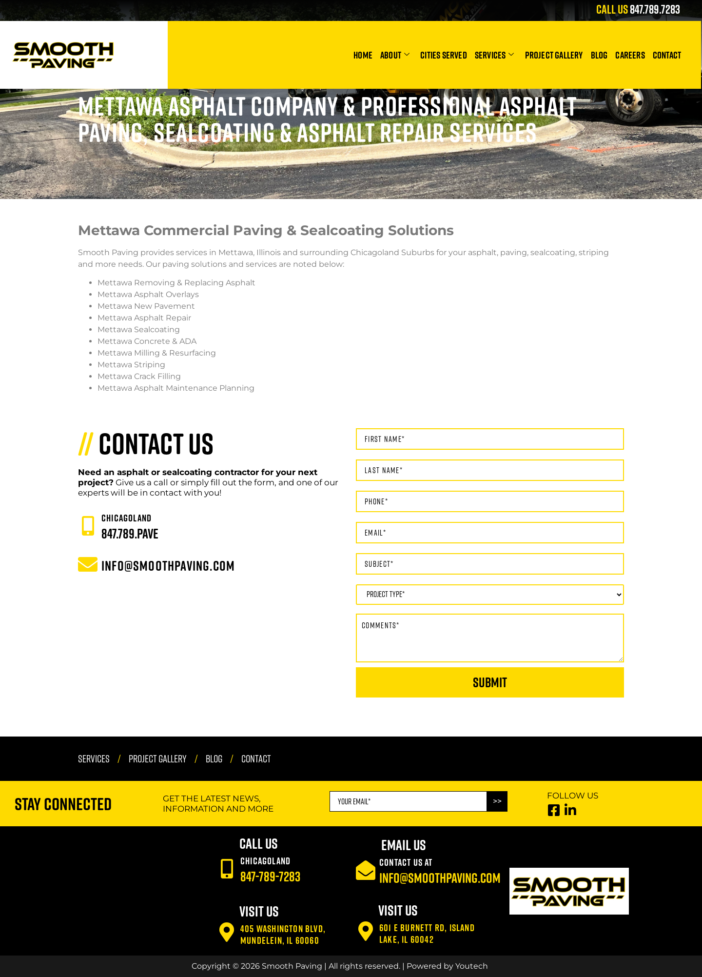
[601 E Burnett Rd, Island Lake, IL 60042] (365, 931)
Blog (599, 54)
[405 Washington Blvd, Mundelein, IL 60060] (226, 932)
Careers (629, 54)
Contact (667, 54)
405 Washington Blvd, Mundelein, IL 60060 (283, 934)
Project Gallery (554, 54)
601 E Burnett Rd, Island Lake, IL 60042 (427, 933)
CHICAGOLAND (126, 517)
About (395, 54)
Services (494, 54)
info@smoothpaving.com (440, 878)
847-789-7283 (270, 876)
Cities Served (443, 54)
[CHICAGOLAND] (88, 526)
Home (362, 54)
